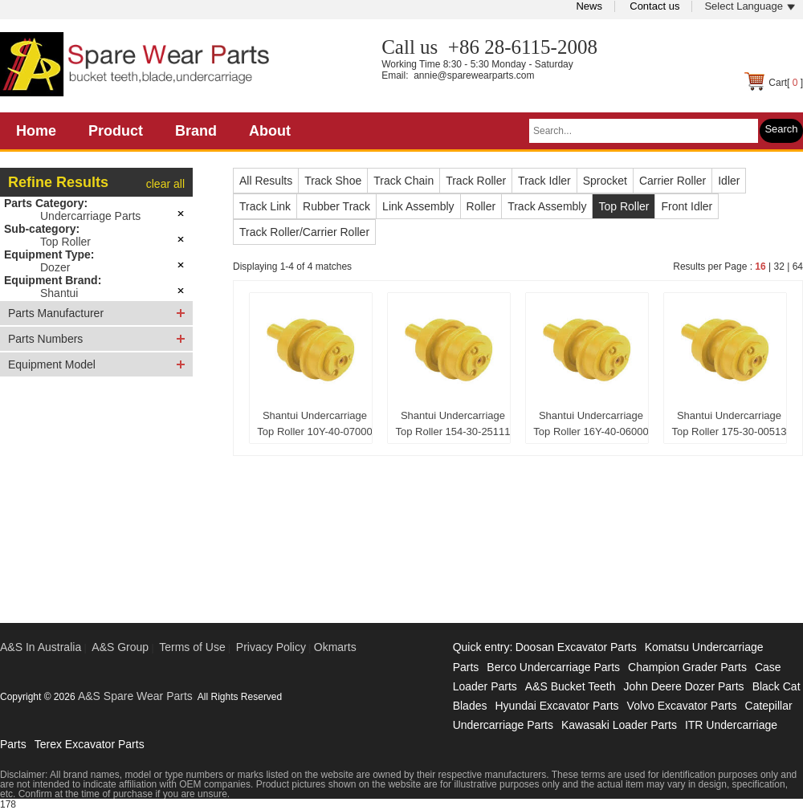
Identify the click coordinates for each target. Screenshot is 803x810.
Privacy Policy (271, 647)
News (589, 6)
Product (115, 131)
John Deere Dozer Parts (683, 686)
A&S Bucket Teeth (570, 686)
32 (778, 266)
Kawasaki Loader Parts (619, 724)
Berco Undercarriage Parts (553, 667)
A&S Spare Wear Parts (135, 696)
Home (36, 131)
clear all (165, 183)
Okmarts (335, 647)
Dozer (55, 267)
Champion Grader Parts (687, 667)
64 (798, 266)
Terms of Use (192, 647)
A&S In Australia (40, 647)
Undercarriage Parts (90, 216)
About (270, 131)
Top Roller (65, 241)
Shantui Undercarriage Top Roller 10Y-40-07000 (314, 423)
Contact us (654, 6)
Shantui (59, 293)
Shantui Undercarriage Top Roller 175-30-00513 (728, 423)
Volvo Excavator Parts (682, 705)
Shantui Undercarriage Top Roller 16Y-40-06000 (590, 423)
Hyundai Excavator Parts (556, 705)
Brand (196, 131)
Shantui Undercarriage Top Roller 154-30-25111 (452, 423)
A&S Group (120, 647)
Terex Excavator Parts (90, 744)
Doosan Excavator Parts (576, 647)
